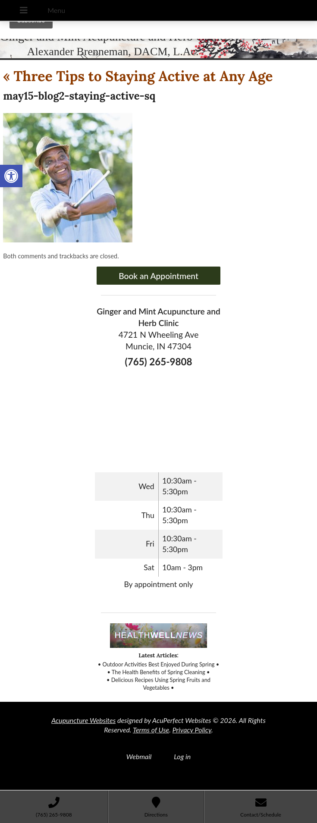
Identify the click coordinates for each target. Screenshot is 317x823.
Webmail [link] (139, 756)
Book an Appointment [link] (158, 276)
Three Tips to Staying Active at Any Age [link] (138, 76)
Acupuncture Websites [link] (83, 720)
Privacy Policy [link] (192, 730)
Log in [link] (182, 756)
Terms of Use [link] (151, 730)
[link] (11, 176)
